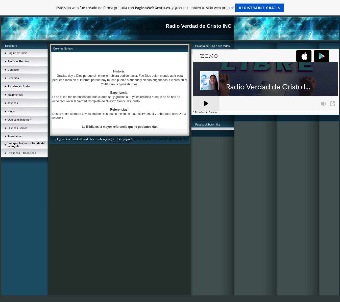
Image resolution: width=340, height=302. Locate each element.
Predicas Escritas (18, 61)
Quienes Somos (17, 128)
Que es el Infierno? (19, 119)
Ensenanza (14, 136)
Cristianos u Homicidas (22, 153)
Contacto (13, 69)
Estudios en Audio (19, 86)
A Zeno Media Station (204, 112)
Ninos (11, 111)
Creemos (13, 78)
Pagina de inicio (17, 53)
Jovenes (13, 103)
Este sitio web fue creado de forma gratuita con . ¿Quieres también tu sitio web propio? (170, 8)
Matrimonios (15, 94)
